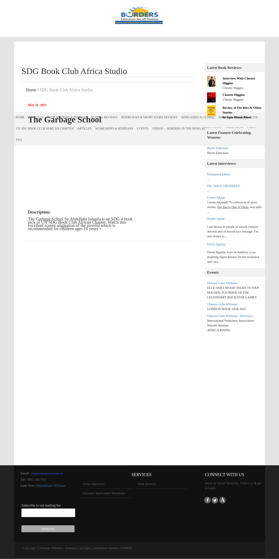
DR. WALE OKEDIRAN (223, 186)
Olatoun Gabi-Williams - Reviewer (230, 316)
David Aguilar (216, 244)
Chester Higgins (234, 95)
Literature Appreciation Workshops (104, 493)
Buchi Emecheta (217, 148)
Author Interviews (94, 484)
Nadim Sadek (216, 218)
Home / (32, 89)
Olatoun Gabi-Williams (222, 283)
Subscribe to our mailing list (41, 505)
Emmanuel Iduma (218, 174)
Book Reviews (147, 484)
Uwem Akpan (216, 197)
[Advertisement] (235, 400)
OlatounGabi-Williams (50, 485)
